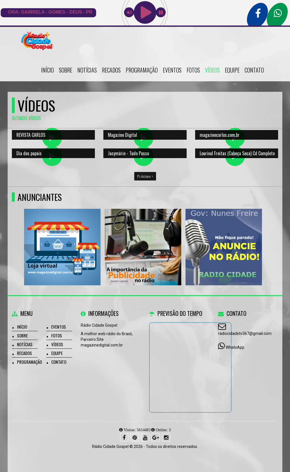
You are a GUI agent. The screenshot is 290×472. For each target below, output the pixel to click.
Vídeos (212, 70)
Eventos (172, 70)
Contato (254, 70)
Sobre (65, 70)
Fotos (193, 70)
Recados (111, 70)
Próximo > (145, 176)
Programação (142, 70)
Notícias (87, 70)
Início (47, 70)
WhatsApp (235, 347)
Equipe (232, 70)
